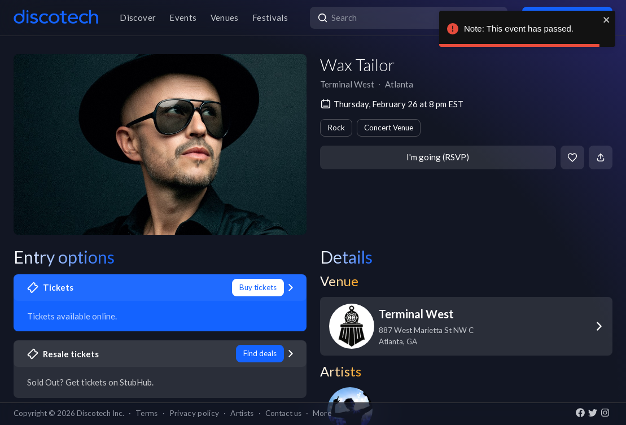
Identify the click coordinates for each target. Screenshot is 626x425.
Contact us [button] (283, 413)
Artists (241, 413)
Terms (146, 413)
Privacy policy (194, 413)
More (322, 413)
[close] (607, 19)
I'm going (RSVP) (437, 157)
